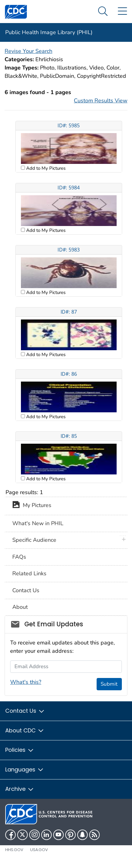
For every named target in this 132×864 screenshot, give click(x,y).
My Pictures (31, 506)
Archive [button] (19, 789)
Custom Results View (100, 100)
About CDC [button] (24, 730)
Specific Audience (34, 540)
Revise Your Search (28, 51)
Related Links (29, 573)
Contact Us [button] (25, 711)
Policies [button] (19, 750)
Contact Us (25, 590)
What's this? (25, 682)
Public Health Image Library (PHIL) (49, 32)
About (20, 607)
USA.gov (39, 850)
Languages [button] (24, 769)
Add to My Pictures (45, 168)
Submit (109, 684)
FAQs (19, 557)
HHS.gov (14, 850)
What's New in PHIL (37, 523)
